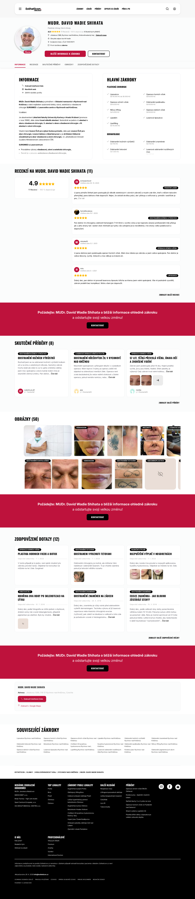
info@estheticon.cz (41, 874)
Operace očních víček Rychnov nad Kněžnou (83, 739)
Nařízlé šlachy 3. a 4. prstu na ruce (138, 801)
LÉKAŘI (89, 9)
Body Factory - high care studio (26, 799)
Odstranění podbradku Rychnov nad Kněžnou (137, 745)
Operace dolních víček (155, 110)
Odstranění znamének (155, 141)
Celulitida (103, 800)
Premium (51, 844)
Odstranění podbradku (155, 102)
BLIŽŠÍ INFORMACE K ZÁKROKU (65, 53)
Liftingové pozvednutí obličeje (111, 792)
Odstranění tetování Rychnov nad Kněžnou (29, 745)
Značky (50, 848)
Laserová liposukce (154, 118)
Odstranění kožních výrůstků (122, 141)
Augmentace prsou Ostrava (77, 806)
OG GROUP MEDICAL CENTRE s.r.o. (28, 806)
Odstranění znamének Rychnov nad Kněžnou (164, 739)
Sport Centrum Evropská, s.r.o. (25, 802)
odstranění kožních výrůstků (36, 358)
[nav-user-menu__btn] (174, 8)
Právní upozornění (84, 879)
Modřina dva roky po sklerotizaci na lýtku (41, 597)
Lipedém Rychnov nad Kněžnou (109, 738)
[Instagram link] (161, 787)
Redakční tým (19, 844)
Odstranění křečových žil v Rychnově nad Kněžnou (97, 359)
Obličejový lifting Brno (76, 792)
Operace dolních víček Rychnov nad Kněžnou (28, 751)
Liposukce (114, 94)
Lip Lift (102, 803)
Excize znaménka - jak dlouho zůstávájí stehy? (148, 597)
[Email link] (177, 787)
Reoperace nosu (106, 789)
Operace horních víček (155, 94)
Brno (49, 792)
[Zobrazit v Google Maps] (29, 706)
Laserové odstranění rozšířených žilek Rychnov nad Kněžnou (109, 751)
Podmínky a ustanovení (23, 883)
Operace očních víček (119, 102)
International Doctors (55, 855)
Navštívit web (30, 89)
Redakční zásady (99, 879)
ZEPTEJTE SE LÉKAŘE (111, 9)
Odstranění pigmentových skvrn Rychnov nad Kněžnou (162, 751)
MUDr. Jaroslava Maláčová (24, 791)
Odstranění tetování (118, 149)
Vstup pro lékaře (53, 841)
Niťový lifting (115, 110)
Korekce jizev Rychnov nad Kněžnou (134, 751)
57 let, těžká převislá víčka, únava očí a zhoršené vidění (153, 359)
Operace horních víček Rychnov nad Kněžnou (55, 739)
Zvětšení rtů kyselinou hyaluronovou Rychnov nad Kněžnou (81, 745)
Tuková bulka (105, 807)
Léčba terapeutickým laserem (111, 796)
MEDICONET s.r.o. (21, 795)
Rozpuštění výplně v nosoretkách (151, 554)
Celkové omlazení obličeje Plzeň (79, 796)
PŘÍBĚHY (98, 9)
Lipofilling (114, 123)
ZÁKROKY (79, 9)
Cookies (53, 879)
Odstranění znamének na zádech (93, 596)
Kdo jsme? (18, 841)
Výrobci (50, 851)
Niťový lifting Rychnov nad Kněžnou (164, 744)
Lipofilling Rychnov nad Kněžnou (82, 750)
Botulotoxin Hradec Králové (77, 809)
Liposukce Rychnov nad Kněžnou (29, 738)
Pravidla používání (42, 879)
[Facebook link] (169, 787)
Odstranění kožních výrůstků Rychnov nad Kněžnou (135, 739)
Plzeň (50, 796)
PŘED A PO (126, 9)
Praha (50, 789)
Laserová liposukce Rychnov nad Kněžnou (56, 751)
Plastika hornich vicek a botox (37, 554)
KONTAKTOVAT (98, 53)
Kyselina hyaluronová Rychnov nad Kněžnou (110, 745)
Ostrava (51, 803)
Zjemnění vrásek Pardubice (77, 829)
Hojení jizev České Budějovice (79, 819)
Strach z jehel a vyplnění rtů (136, 811)
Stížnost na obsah (21, 848)
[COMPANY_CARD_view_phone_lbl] (32, 699)
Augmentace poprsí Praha (77, 789)
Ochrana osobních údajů (24, 879)
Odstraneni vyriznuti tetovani (93, 554)
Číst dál (54, 374)
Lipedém (113, 118)
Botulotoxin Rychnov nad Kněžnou (56, 744)
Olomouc (51, 800)
